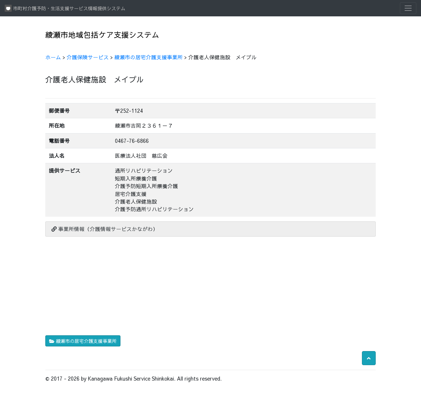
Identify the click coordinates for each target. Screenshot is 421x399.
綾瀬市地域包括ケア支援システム (102, 35)
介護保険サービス (88, 57)
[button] (369, 358)
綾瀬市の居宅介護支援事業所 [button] (83, 341)
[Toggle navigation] (408, 8)
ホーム (53, 57)
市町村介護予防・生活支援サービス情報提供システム (65, 8)
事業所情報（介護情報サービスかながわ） (104, 229)
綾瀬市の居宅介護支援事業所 (148, 57)
